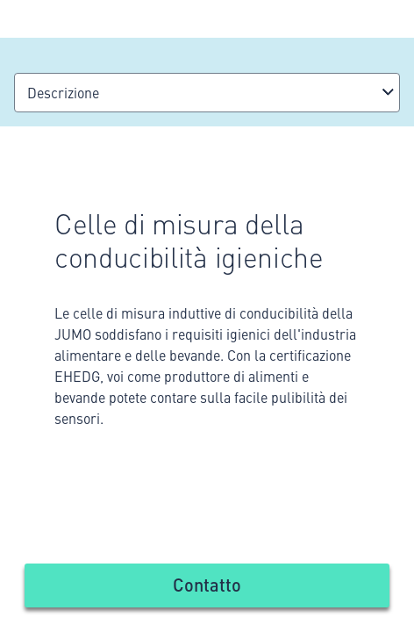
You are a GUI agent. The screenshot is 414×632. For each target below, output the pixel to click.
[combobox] (207, 92)
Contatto (207, 584)
